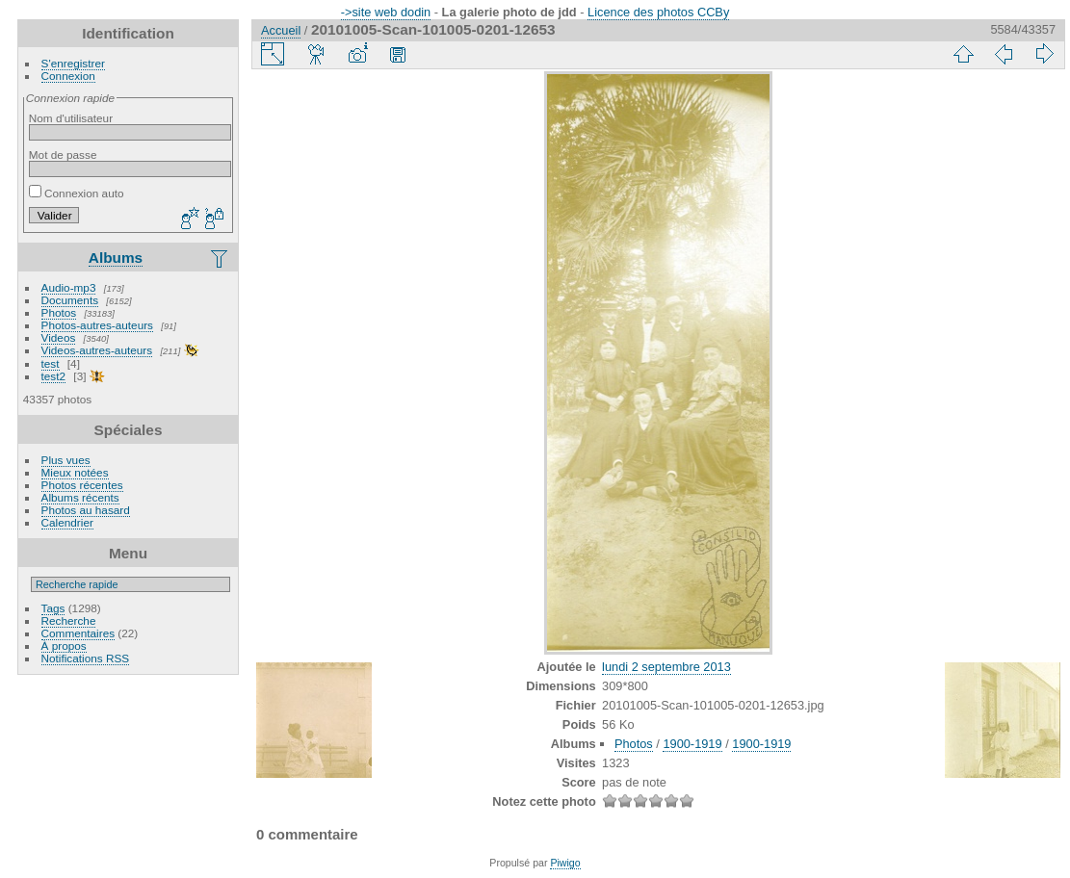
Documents (70, 300)
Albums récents (80, 497)
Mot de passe (63, 154)
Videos (58, 337)
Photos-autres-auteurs (97, 325)
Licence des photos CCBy (658, 12)
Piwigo (565, 862)
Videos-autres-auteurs (97, 350)
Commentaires (78, 633)
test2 (53, 376)
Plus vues (66, 459)
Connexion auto (76, 193)
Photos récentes (82, 484)
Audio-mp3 (68, 287)
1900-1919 (692, 743)
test (50, 363)
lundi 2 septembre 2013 (666, 666)
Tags (53, 608)
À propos (64, 645)
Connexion (68, 75)
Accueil (280, 30)
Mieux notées (75, 472)
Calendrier (67, 522)
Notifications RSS (85, 658)
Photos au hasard (85, 510)
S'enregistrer (73, 63)
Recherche (68, 620)
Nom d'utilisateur (71, 118)
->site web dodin (386, 12)
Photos (59, 312)
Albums (116, 257)
